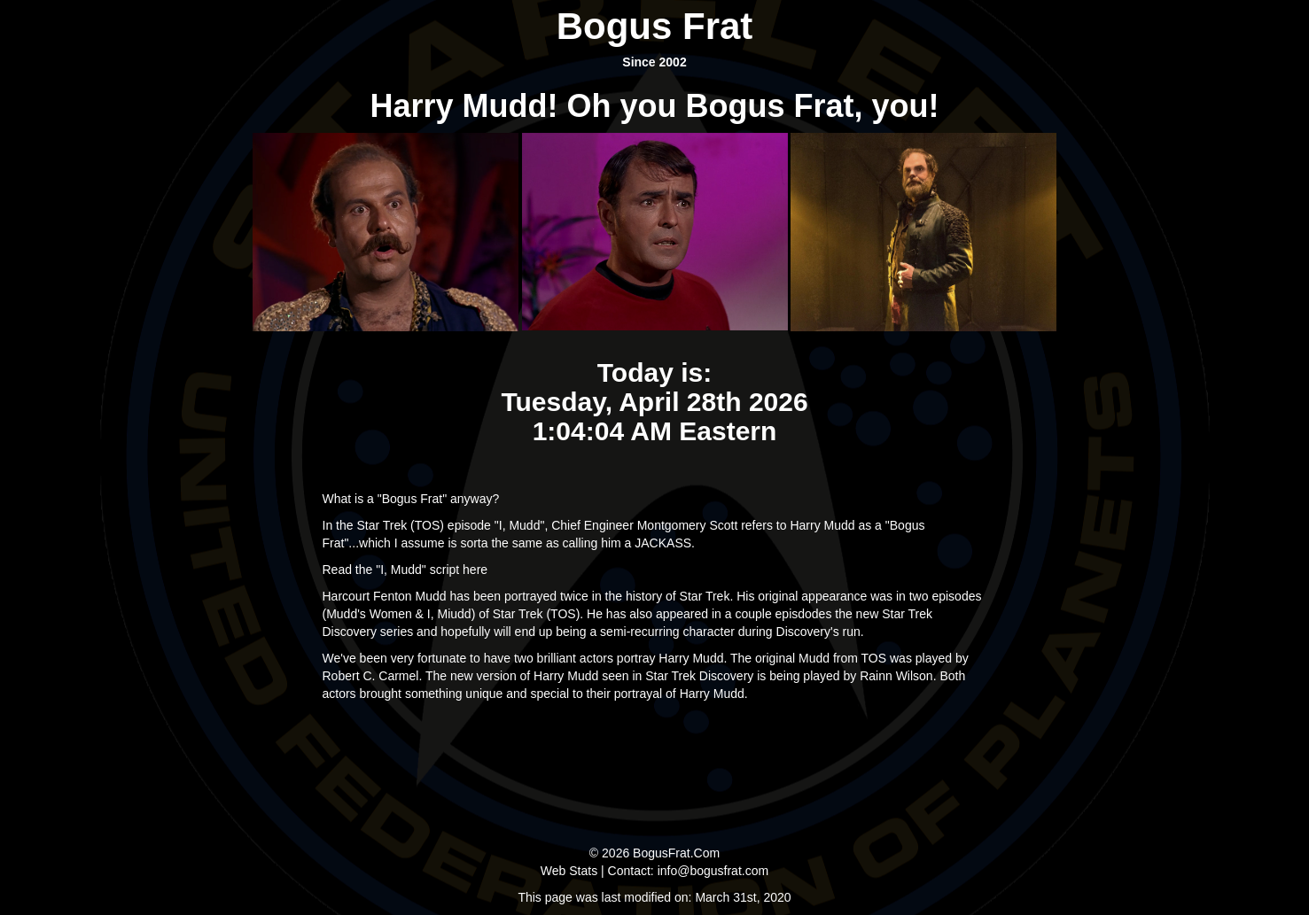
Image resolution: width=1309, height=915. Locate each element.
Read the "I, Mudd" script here (405, 569)
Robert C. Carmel (371, 676)
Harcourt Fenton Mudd (385, 596)
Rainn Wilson (896, 676)
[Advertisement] (655, 769)
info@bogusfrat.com (713, 871)
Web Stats (569, 871)
